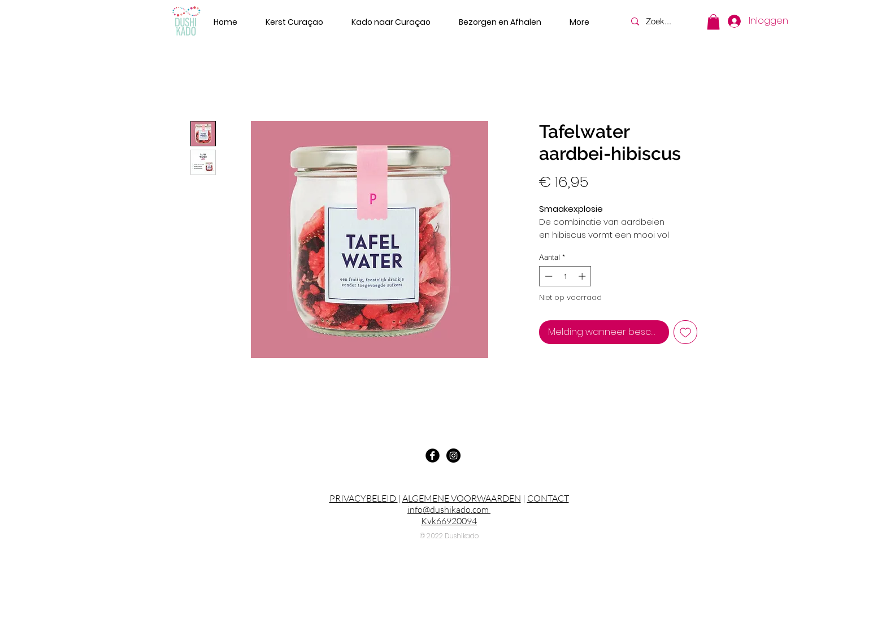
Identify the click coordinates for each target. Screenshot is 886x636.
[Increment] (583, 276)
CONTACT (548, 498)
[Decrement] (547, 276)
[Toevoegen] (685, 332)
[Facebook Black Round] (432, 455)
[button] (713, 21)
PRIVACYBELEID (363, 498)
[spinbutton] (565, 276)
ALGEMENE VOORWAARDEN (461, 498)
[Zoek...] (664, 21)
